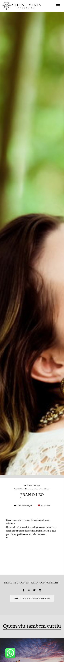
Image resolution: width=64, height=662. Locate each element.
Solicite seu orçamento (32, 599)
